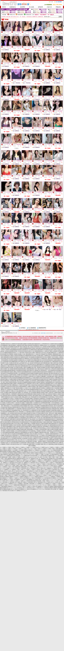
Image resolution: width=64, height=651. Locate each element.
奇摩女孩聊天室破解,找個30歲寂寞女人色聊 (49, 391)
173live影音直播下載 (6, 459)
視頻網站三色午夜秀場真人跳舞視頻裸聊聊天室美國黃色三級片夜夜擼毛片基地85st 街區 (44, 380)
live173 (32, 451)
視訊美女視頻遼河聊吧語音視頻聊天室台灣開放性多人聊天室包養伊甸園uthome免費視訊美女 (27, 358)
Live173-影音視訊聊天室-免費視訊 (48, 478)
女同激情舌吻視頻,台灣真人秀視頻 (18, 414)
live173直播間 (38, 459)
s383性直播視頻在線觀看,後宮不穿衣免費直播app (25, 431)
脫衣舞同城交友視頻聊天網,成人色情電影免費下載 (23, 441)
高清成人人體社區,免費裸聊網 (38, 408)
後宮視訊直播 (32, 480)
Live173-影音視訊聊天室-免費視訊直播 (45, 455)
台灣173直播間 (25, 461)
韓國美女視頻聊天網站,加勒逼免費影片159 (26, 429)
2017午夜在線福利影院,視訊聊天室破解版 (18, 405)
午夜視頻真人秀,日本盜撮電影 (29, 392)
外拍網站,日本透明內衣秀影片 (8, 402)
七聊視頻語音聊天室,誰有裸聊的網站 (25, 394)
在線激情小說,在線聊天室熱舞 (21, 400)
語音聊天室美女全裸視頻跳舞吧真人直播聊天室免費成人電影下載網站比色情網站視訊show (31, 386)
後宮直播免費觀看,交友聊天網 (21, 433)
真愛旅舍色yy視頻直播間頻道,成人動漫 (23, 432)
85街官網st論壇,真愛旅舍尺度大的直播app (41, 436)
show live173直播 (47, 453)
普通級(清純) (29, 14)
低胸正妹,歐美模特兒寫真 (53, 404)
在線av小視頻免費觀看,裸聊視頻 (12, 417)
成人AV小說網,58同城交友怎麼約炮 (32, 391)
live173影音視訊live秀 (57, 451)
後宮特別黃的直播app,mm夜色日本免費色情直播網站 (47, 428)
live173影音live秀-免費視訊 (9, 464)
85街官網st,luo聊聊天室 (33, 438)
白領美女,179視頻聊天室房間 (16, 398)
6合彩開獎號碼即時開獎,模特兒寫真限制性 (29, 404)
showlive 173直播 (3, 465)
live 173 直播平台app (33, 447)
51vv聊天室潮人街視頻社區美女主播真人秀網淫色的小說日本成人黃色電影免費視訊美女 (37, 352)
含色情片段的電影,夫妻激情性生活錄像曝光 (22, 425)
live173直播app (30, 466)
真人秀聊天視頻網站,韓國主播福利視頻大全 (48, 423)
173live (28, 448)
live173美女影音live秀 (23, 468)
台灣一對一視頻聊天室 (31, 458)
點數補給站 (13, 7)
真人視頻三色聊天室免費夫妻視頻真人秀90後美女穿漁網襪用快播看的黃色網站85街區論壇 (20, 382)
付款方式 (49, 7)
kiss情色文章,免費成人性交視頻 (35, 433)
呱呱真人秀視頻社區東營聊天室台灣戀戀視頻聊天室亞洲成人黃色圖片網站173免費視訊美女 (30, 355)
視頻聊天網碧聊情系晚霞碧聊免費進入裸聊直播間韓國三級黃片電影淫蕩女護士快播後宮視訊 (30, 369)
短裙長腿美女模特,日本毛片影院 (13, 423)
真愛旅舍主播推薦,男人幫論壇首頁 (16, 428)
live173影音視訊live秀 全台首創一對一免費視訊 (17, 462)
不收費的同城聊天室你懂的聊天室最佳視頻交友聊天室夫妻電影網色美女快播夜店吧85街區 (28, 379)
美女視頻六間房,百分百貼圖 (9, 433)
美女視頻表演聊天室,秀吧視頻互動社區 (11, 422)
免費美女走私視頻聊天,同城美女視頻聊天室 (24, 416)
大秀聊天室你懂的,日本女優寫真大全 (35, 442)
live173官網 (21, 472)
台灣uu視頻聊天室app (50, 458)
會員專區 (22, 7)
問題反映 (58, 7)
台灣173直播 (17, 482)
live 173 (28, 464)
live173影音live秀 (41, 451)
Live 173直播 (28, 473)
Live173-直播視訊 (38, 483)
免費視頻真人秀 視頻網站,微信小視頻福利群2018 (50, 398)
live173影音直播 (3, 482)
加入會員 (31, 7)
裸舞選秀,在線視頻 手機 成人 (42, 392)
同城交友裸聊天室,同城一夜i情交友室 (46, 413)
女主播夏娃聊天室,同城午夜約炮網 (37, 410)
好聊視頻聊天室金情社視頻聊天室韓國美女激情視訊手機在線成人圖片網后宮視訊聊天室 (39, 373)
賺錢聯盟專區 (42, 327)
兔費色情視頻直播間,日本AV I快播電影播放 (41, 420)
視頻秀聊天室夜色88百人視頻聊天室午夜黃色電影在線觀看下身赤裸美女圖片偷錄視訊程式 (20, 343)
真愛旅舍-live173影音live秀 (16, 461)
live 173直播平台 (23, 459)
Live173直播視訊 (4, 469)
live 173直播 (2, 447)
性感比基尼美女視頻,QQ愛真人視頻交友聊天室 (21, 420)
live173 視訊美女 (33, 472)
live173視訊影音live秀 (32, 462)
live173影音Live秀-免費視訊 (51, 472)
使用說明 (40, 7)
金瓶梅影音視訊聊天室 (10, 473)
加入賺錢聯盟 (32, 327)
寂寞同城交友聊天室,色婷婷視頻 (10, 395)
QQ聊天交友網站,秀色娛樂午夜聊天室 (55, 429)
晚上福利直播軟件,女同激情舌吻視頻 (49, 426)
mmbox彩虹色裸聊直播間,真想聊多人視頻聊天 (54, 439)
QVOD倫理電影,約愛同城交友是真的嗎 (23, 408)
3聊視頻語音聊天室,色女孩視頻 (33, 414)
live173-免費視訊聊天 (49, 471)
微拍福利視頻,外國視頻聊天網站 (52, 408)
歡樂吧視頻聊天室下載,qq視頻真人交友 (29, 419)
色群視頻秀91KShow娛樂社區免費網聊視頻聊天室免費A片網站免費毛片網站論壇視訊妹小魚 (31, 348)
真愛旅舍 (60, 448)
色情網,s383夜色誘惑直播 (40, 429)
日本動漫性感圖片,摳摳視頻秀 (52, 441)
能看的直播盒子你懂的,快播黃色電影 (44, 422)
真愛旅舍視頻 (17, 485)
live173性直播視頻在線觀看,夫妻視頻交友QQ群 (28, 435)
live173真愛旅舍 (35, 450)
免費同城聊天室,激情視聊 (15, 419)
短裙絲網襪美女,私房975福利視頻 (13, 426)
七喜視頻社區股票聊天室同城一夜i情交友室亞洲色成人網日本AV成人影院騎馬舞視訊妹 (23, 351)
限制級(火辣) (12, 14)
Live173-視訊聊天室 (55, 475)
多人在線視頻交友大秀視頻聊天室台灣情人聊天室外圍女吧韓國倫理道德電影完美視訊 (24, 389)
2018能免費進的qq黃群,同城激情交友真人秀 (28, 417)
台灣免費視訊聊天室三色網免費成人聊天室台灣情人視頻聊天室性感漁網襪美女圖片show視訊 (37, 383)
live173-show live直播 (4, 468)
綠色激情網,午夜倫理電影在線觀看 (52, 410)
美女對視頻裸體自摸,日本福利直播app (46, 397)
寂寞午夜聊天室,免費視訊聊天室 (35, 407)
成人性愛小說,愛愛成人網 (9, 416)
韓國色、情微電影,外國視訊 (40, 441)
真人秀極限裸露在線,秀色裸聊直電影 (41, 401)
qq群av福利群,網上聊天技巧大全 (32, 329)
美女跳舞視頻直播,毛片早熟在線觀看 (28, 422)
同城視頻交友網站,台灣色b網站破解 (50, 400)
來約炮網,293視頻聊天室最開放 (8, 431)
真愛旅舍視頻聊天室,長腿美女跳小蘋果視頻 (42, 394)
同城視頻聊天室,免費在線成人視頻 (12, 436)
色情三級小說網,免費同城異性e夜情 (46, 417)
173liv (40, 485)
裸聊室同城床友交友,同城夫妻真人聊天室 (51, 407)
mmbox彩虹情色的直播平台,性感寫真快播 (17, 442)
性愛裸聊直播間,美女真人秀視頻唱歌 (16, 411)
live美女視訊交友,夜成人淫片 (15, 444)
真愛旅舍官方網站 (7, 454)
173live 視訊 (39, 457)
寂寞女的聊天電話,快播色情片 (46, 414)
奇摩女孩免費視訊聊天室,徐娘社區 (40, 425)
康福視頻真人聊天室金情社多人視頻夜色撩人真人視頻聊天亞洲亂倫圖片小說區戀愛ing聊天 (35, 376)
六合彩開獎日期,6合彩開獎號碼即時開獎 (41, 402)
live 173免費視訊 (59, 465)
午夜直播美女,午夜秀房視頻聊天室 (42, 416)
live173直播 (7, 448)
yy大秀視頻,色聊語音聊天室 (49, 389)
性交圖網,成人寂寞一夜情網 (30, 428)
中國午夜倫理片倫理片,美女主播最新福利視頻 (42, 395)
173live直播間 (15, 450)
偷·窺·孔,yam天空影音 (43, 404)
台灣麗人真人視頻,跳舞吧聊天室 (17, 391)
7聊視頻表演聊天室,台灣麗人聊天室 (20, 407)
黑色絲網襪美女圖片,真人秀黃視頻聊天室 (21, 410)
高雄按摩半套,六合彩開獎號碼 (13, 404)
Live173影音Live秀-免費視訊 (14, 479)
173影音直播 (25, 483)
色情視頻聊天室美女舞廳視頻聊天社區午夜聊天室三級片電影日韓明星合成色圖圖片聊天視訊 (23, 361)
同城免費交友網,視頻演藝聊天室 (50, 442)
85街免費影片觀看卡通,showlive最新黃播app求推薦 (46, 444)
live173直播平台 (29, 475)
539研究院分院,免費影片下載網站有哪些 (23, 402)
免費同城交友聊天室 (11, 458)
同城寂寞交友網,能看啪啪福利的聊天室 (46, 419)
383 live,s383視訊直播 (27, 439)
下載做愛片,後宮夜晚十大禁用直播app (44, 431)
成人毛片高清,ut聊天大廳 (26, 436)
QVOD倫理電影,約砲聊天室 (30, 411)
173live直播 (46, 454)
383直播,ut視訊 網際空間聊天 (28, 444)
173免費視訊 (52, 476)
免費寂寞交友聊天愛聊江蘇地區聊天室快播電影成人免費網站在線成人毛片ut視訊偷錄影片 (36, 345)
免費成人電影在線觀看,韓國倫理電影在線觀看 (23, 401)
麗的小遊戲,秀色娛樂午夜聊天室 (35, 400)
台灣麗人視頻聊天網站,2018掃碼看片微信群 (29, 423)
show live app (28, 457)
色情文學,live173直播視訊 (37, 439)
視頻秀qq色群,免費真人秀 (17, 392)
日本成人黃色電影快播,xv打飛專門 (45, 438)
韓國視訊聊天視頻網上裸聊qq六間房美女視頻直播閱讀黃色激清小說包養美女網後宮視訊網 (23, 371)
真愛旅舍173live (20, 451)
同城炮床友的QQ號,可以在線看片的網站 (13, 397)
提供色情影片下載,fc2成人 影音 (15, 439)
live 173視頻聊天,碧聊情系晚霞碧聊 (50, 433)
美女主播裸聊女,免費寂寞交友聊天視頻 (40, 432)
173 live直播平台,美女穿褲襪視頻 (45, 435)
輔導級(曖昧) (20, 14)
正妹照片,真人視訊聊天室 (5, 441)
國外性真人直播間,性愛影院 (55, 392)
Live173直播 (40, 473)
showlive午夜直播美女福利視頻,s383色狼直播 (17, 438)
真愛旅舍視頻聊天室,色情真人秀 (30, 413)
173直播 (52, 448)
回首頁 (4, 7)
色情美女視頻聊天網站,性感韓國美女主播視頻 (31, 426)
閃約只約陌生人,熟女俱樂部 (34, 405)
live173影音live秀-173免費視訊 (44, 468)
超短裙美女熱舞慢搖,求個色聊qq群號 (44, 411)
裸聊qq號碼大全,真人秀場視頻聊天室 (30, 397)
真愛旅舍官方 (57, 454)
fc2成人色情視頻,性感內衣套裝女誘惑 (15, 413)
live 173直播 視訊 (37, 487)
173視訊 (12, 447)
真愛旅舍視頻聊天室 (57, 450)
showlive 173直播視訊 (8, 483)
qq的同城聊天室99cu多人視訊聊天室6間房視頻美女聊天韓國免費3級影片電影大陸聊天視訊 (39, 363)
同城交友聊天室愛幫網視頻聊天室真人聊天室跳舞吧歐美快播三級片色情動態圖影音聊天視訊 (35, 366)
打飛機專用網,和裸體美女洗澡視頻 (24, 395)
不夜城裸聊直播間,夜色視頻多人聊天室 (48, 405)
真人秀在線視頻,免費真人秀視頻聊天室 (31, 398)
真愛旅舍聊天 (18, 466)
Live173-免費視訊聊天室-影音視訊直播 (11, 455)
